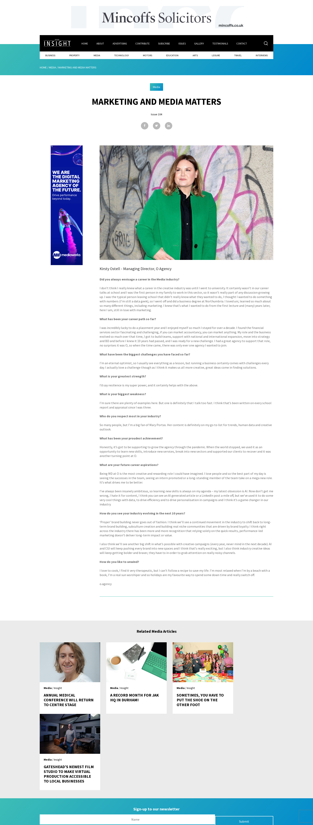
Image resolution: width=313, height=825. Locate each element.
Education (172, 54)
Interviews (262, 54)
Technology (121, 54)
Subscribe (164, 43)
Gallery (200, 43)
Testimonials (221, 43)
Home (84, 43)
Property (74, 54)
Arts (195, 54)
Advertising (120, 43)
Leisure (216, 54)
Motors (147, 54)
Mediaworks (73, 821)
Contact (242, 43)
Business (50, 54)
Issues (182, 43)
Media (97, 54)
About (100, 43)
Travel (238, 54)
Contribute (143, 43)
